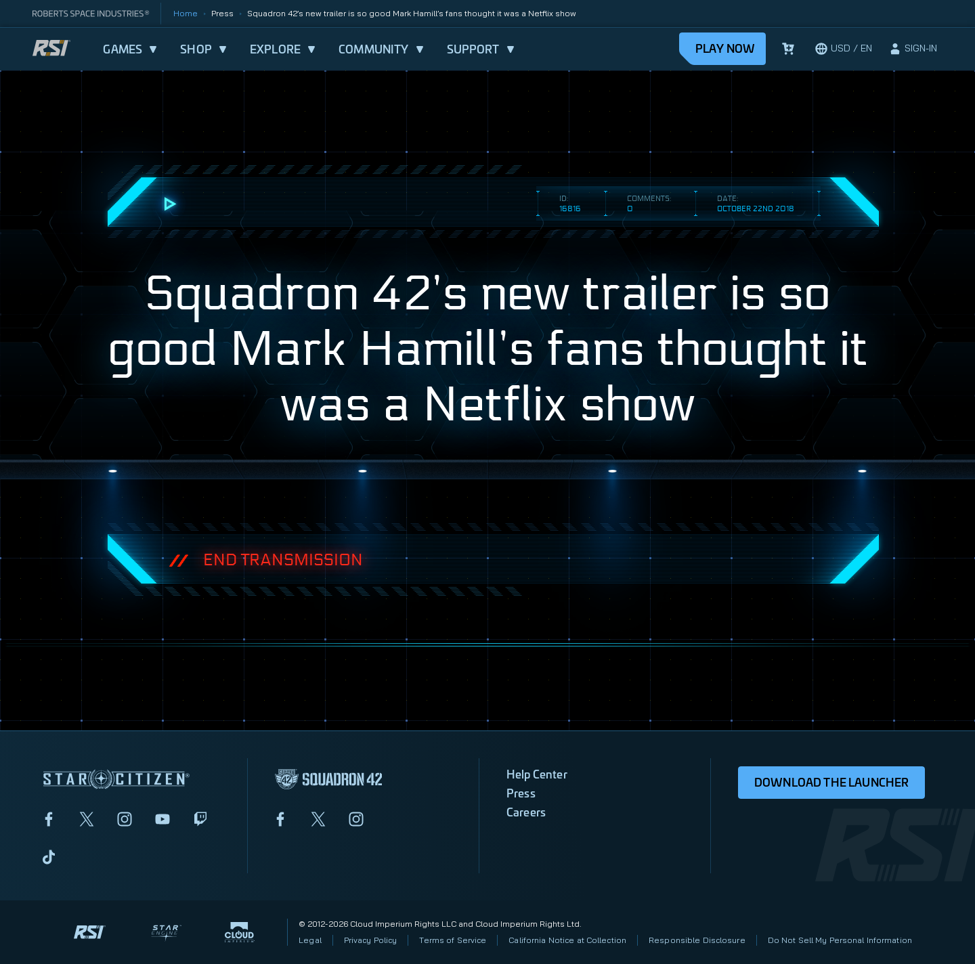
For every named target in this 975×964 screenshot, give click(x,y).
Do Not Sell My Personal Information (840, 940)
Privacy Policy (370, 940)
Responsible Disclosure (697, 940)
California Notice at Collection (567, 940)
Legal (310, 940)
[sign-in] (912, 48)
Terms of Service (452, 940)
